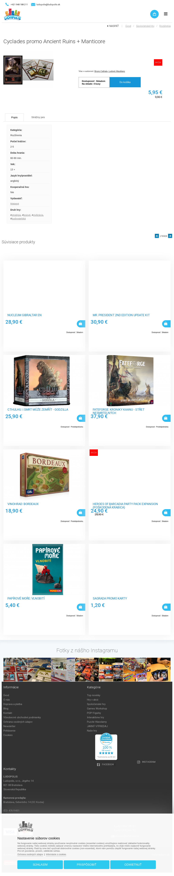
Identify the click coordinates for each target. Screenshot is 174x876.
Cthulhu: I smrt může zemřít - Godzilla (37, 409)
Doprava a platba (12, 704)
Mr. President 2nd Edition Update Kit (121, 315)
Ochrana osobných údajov (17, 721)
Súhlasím (40, 864)
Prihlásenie (9, 730)
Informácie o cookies (56, 854)
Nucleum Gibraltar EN (24, 315)
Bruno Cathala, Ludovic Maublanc (109, 71)
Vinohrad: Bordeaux (23, 504)
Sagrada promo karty (110, 598)
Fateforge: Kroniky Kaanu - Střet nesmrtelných (118, 411)
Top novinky (93, 695)
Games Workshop (97, 708)
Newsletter (9, 726)
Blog (5, 708)
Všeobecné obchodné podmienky (22, 717)
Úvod (128, 26)
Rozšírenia (165, 26)
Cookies (8, 735)
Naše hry (92, 730)
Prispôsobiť (86, 864)
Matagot (14, 203)
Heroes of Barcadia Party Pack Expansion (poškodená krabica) (125, 505)
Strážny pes (38, 117)
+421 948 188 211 (19, 4)
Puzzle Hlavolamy (97, 721)
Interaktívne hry (95, 717)
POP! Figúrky (94, 713)
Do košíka (125, 82)
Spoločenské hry (145, 26)
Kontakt (7, 713)
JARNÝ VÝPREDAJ (97, 726)
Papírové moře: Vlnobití (26, 598)
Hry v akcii (92, 699)
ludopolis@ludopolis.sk (48, 4)
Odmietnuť (133, 864)
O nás (6, 699)
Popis (14, 117)
